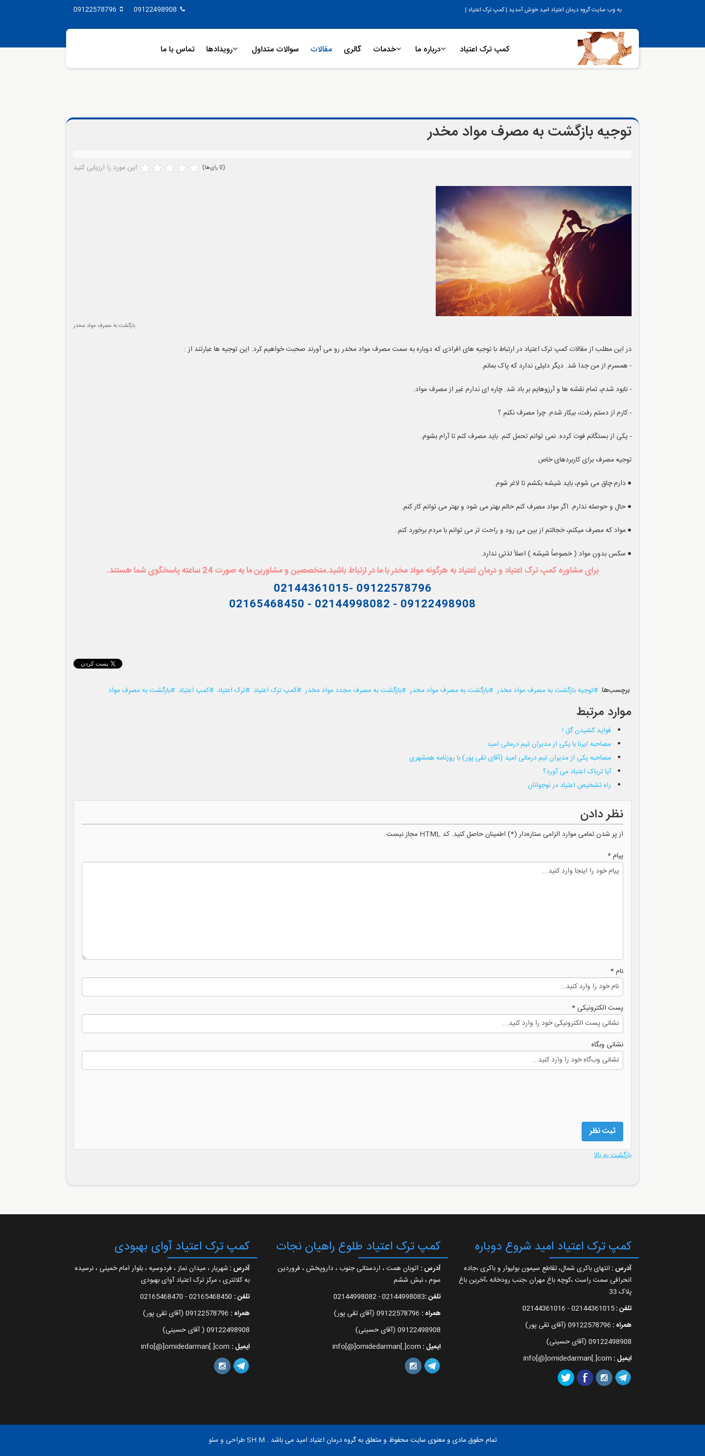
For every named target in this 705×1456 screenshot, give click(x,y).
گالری (352, 49)
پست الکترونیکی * (597, 1008)
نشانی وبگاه (607, 1045)
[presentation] (548, 1095)
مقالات (321, 49)
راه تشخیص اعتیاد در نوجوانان (569, 785)
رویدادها (219, 49)
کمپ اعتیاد (194, 690)
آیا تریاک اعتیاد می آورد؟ (577, 772)
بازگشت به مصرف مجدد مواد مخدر (353, 690)
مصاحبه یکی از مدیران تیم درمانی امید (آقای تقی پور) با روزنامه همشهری (510, 758)
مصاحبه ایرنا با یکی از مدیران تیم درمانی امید (549, 744)
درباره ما (428, 49)
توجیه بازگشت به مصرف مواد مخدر (545, 690)
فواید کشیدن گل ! (586, 731)
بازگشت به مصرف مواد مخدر (449, 690)
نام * (617, 971)
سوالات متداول (275, 49)
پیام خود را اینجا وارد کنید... (352, 911)
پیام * (615, 856)
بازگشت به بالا (613, 1155)
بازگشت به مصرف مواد (139, 690)
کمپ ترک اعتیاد (485, 49)
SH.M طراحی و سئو (237, 1440)
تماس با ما (177, 49)
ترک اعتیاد (231, 690)
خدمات (384, 49)
